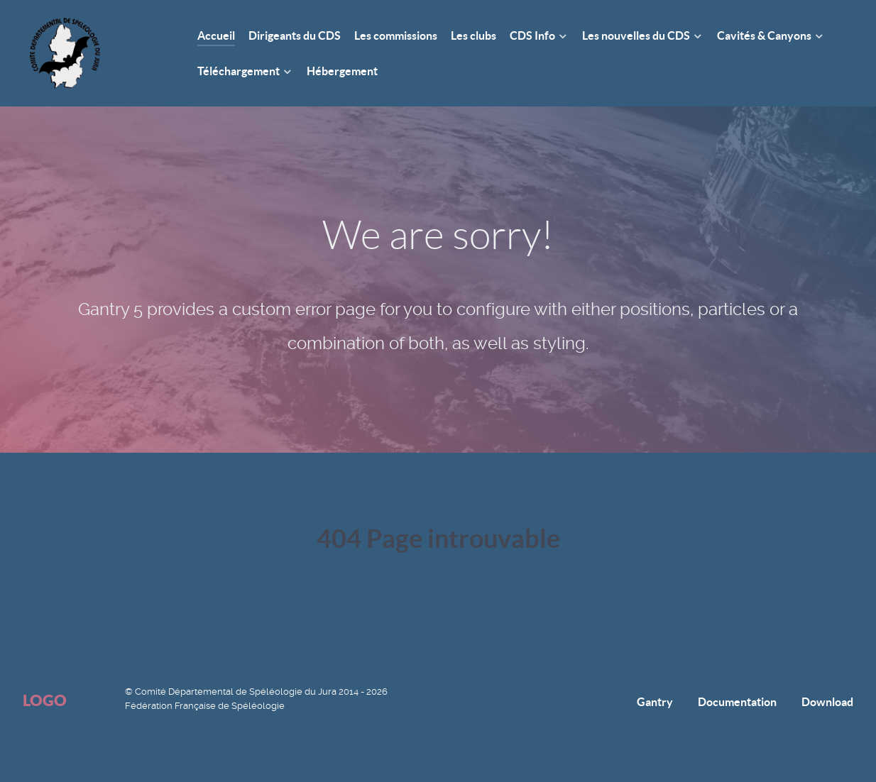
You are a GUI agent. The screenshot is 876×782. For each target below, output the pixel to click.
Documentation (737, 701)
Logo (45, 700)
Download (827, 701)
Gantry (655, 701)
